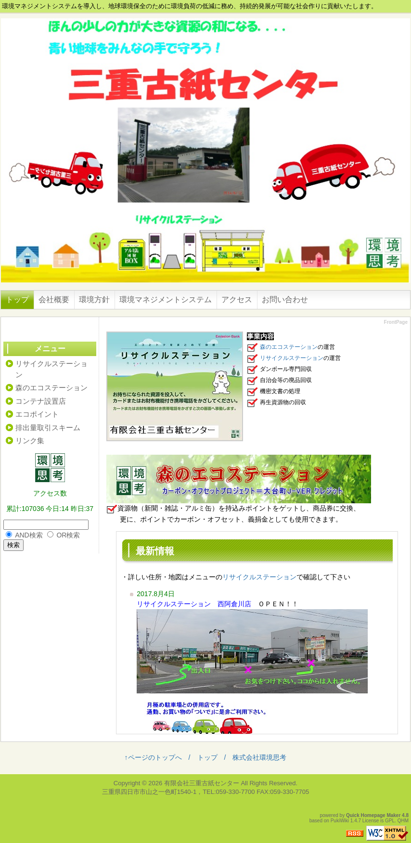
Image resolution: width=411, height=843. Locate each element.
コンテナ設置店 (40, 401)
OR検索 (68, 535)
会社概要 (54, 299)
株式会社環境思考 (259, 757)
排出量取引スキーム (47, 427)
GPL (390, 820)
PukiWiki (340, 820)
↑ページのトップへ (153, 757)
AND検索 (29, 535)
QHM (403, 820)
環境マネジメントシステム (165, 299)
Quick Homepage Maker (373, 815)
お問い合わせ (285, 299)
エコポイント (37, 414)
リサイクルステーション (291, 358)
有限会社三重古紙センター (201, 783)
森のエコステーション (289, 347)
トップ (17, 299)
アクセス (236, 299)
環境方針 (94, 299)
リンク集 (29, 440)
